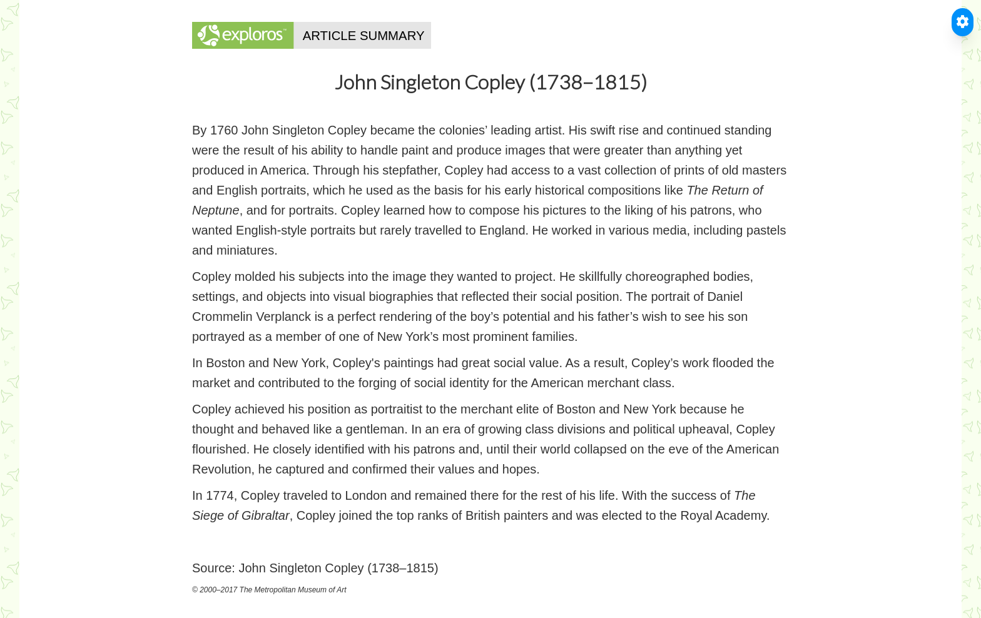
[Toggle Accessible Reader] (962, 22)
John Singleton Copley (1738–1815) (338, 568)
